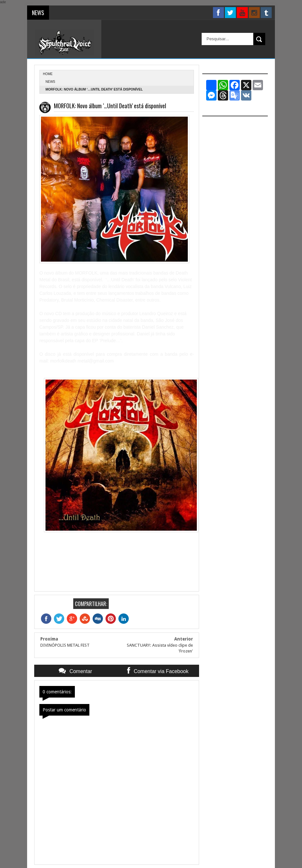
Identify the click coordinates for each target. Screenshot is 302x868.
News (50, 81)
